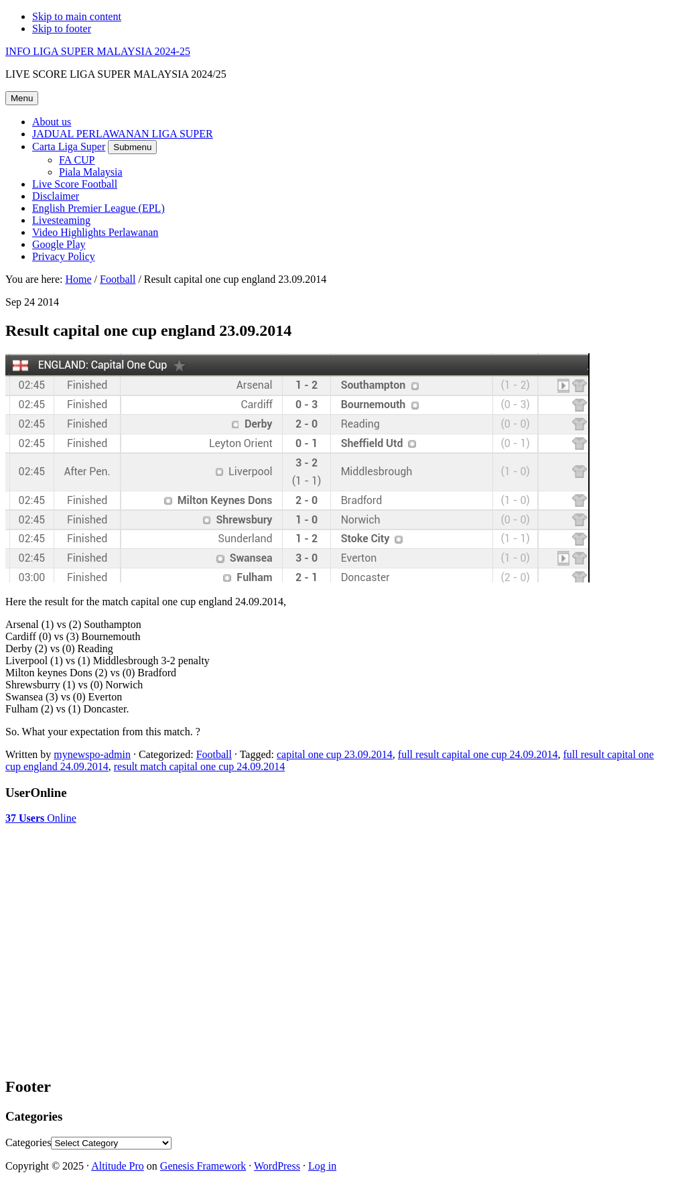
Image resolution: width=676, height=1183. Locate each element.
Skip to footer (61, 28)
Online (40, 818)
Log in (322, 1166)
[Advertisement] (112, 857)
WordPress (277, 1166)
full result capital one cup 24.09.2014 (478, 754)
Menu (22, 98)
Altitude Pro (117, 1166)
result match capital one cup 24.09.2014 (199, 766)
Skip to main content (76, 16)
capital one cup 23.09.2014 (335, 754)
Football (214, 754)
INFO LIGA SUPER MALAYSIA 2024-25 (97, 51)
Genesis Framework (203, 1166)
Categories (28, 1142)
